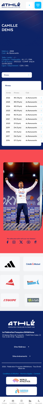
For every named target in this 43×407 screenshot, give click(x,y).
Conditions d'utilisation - (11, 374)
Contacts (37, 374)
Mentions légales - (27, 374)
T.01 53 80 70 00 (8, 337)
